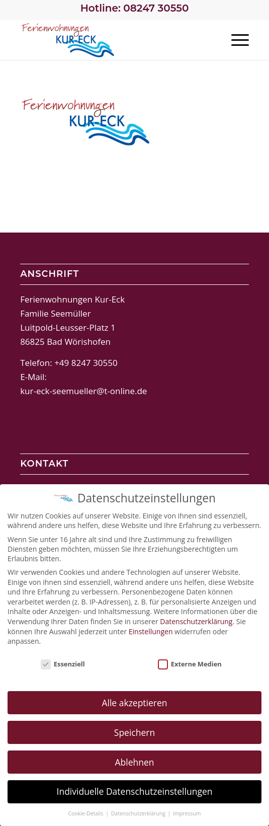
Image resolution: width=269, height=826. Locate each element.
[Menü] (235, 40)
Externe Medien (190, 662)
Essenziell (63, 662)
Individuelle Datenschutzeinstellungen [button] (135, 790)
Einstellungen (151, 630)
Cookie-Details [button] (86, 812)
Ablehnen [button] (134, 761)
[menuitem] (235, 40)
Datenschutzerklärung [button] (139, 812)
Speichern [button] (134, 731)
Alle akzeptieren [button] (134, 701)
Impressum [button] (187, 812)
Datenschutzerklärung (196, 620)
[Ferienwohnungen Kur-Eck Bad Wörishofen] (111, 40)
